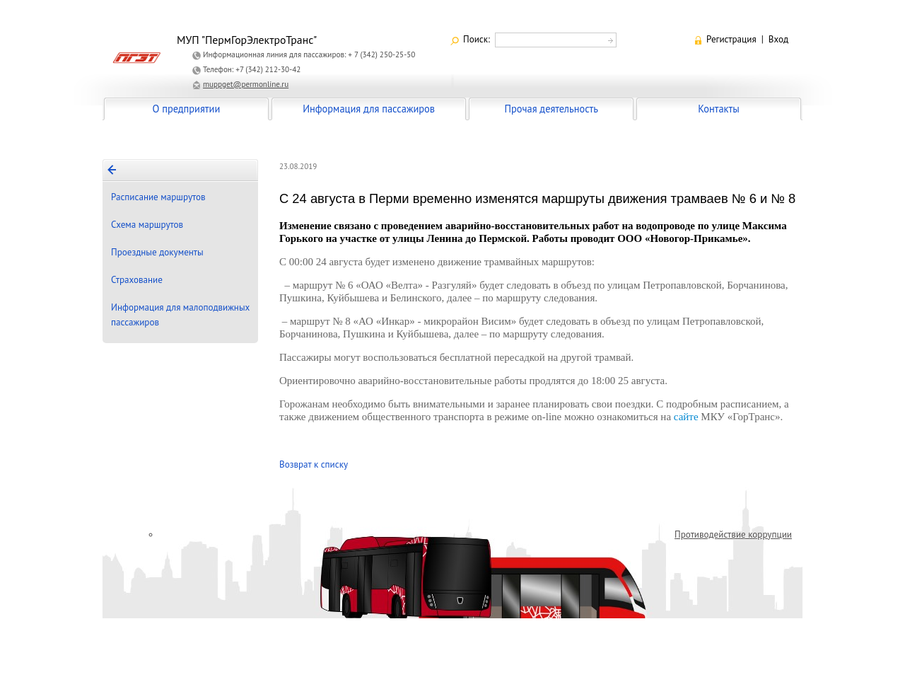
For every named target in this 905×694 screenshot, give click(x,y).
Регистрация (731, 39)
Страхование (137, 280)
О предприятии (187, 108)
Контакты (718, 108)
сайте (686, 416)
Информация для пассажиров (369, 108)
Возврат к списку (313, 464)
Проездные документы (157, 252)
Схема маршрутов (147, 225)
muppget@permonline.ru (245, 84)
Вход (778, 39)
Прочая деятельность (551, 108)
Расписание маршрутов (158, 197)
